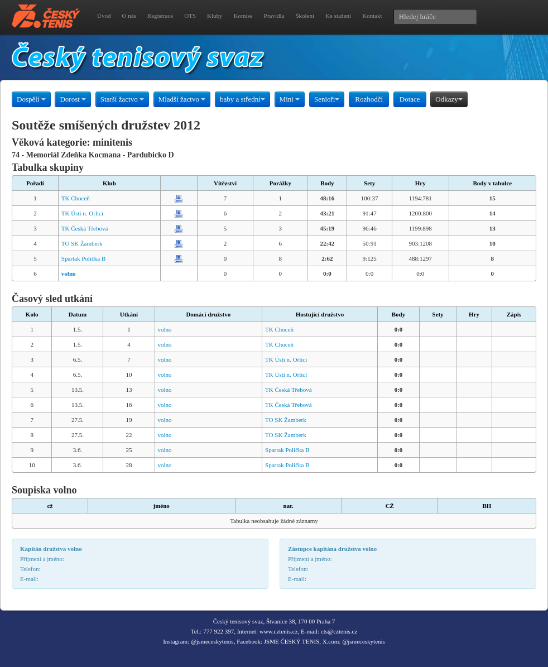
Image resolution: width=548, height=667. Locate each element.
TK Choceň (75, 198)
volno (165, 329)
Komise (243, 15)
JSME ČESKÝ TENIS (291, 641)
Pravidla (274, 15)
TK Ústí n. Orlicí (82, 213)
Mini (290, 99)
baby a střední (242, 99)
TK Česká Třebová (84, 228)
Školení (304, 15)
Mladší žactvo (182, 99)
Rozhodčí (369, 99)
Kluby (215, 15)
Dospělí (31, 99)
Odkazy (448, 99)
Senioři (327, 99)
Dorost (73, 99)
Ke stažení (338, 15)
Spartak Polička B (83, 258)
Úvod (103, 15)
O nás (129, 15)
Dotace (410, 99)
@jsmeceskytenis (212, 641)
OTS (190, 15)
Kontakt (372, 15)
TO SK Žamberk (82, 243)
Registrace (160, 15)
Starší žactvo (122, 99)
